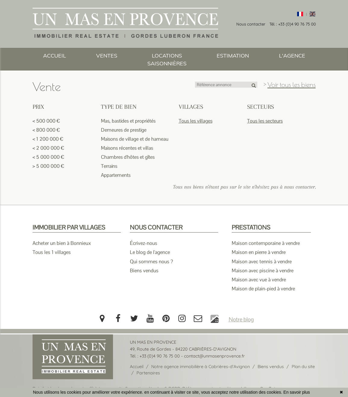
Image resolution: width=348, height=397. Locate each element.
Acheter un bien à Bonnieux (62, 243)
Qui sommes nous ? (151, 261)
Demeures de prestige (123, 130)
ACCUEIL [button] (54, 55)
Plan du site (303, 366)
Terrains (109, 166)
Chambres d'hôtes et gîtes (128, 157)
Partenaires (148, 373)
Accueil (136, 366)
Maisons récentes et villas (127, 148)
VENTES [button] (106, 55)
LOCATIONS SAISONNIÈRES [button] (167, 59)
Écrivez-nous (143, 243)
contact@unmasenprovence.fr (214, 356)
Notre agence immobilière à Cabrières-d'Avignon (200, 366)
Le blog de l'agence (150, 252)
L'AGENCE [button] (292, 55)
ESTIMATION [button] (233, 55)
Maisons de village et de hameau (134, 139)
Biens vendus (144, 270)
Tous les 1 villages (52, 252)
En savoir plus (297, 392)
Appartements (115, 175)
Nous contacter (250, 24)
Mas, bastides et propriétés (128, 121)
